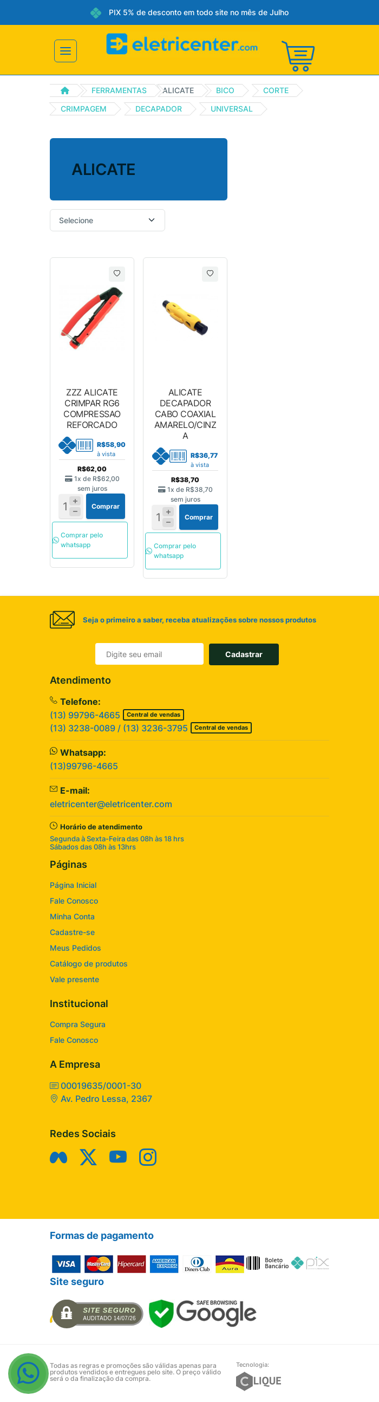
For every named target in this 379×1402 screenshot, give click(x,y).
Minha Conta (72, 916)
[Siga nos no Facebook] (58, 1157)
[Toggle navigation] (65, 51)
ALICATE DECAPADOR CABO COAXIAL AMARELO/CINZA (185, 414)
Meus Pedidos (75, 947)
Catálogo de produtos (89, 963)
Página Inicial (73, 885)
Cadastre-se (72, 932)
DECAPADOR (158, 108)
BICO (225, 90)
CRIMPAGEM (84, 108)
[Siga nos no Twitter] (88, 1157)
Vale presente (74, 979)
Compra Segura (78, 1024)
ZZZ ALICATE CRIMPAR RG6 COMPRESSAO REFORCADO (91, 408)
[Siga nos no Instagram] (147, 1157)
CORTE (276, 90)
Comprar (106, 506)
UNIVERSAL (232, 108)
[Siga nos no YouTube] (118, 1157)
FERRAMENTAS (119, 90)
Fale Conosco (74, 900)
